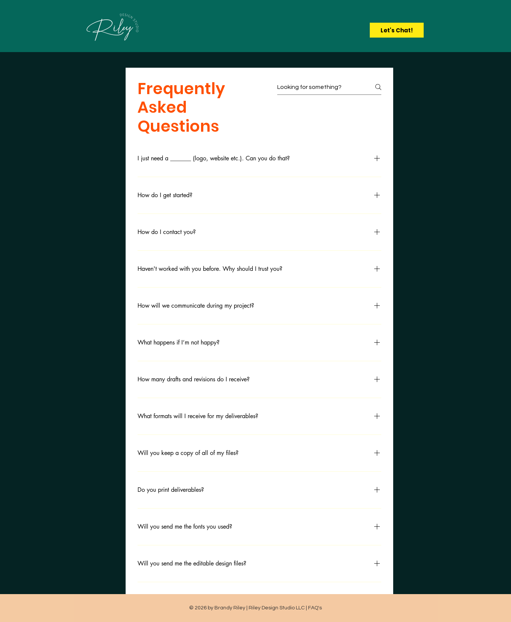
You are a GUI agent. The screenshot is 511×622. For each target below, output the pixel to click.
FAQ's (315, 607)
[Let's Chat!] (397, 30)
